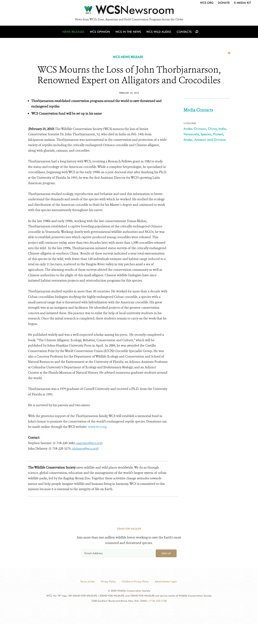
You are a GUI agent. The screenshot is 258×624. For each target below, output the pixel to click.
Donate (224, 2)
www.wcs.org (97, 427)
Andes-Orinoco (195, 129)
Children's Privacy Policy (135, 581)
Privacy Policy (108, 581)
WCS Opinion (100, 32)
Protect (218, 134)
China (212, 129)
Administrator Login (166, 581)
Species (206, 134)
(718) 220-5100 (158, 600)
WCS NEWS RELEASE (128, 57)
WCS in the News (128, 32)
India (222, 129)
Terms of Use (87, 581)
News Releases (74, 32)
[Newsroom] (129, 11)
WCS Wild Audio (158, 32)
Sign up (166, 553)
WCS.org (206, 2)
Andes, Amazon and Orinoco (205, 139)
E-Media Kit (242, 2)
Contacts (183, 32)
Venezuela (191, 134)
